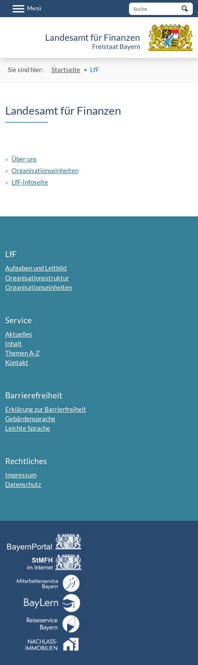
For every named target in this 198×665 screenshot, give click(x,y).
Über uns (24, 159)
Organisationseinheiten (45, 170)
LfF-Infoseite (30, 182)
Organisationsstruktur (37, 278)
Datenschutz (23, 484)
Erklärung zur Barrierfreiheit (45, 409)
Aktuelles (18, 334)
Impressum (20, 475)
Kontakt (16, 362)
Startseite (65, 69)
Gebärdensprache (30, 418)
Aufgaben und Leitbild (35, 268)
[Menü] (26, 8)
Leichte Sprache (27, 428)
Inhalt (13, 343)
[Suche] (161, 9)
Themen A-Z (22, 353)
